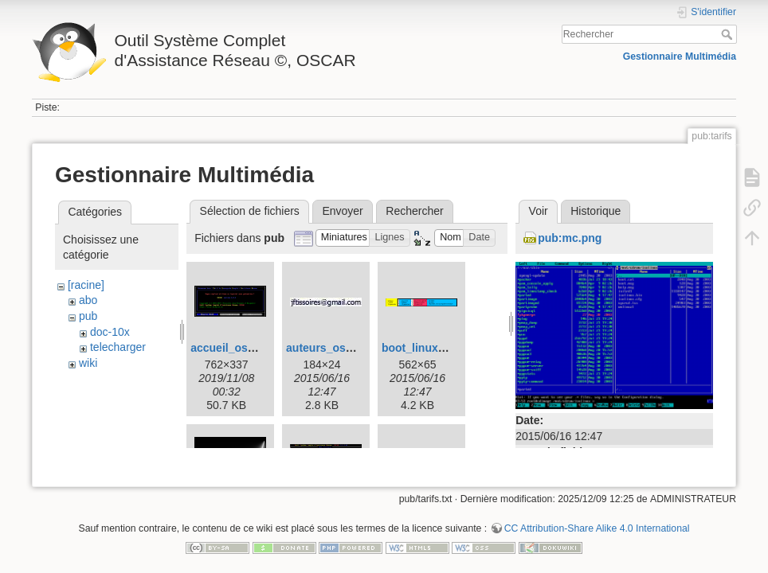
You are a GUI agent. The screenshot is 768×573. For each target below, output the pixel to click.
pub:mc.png (569, 238)
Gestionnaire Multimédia (679, 56)
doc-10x (110, 331)
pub (88, 316)
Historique (595, 211)
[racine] (86, 285)
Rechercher (728, 34)
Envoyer (342, 211)
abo (88, 300)
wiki (88, 363)
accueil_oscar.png (238, 347)
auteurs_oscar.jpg (334, 347)
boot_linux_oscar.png (439, 347)
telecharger (118, 347)
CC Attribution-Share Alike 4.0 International (597, 520)
